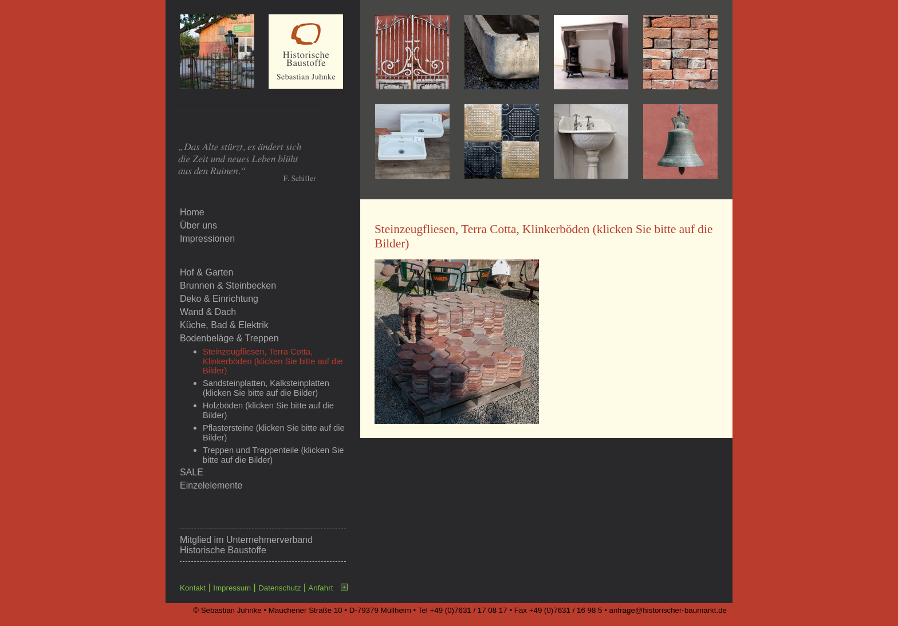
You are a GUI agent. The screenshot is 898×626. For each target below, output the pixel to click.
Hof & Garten (206, 272)
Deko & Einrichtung (219, 299)
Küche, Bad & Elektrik (224, 325)
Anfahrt (320, 588)
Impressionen (207, 238)
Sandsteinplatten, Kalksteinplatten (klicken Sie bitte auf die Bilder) (266, 388)
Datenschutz (279, 588)
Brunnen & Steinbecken (228, 285)
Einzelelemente (211, 485)
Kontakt (193, 588)
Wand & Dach (208, 312)
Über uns (198, 225)
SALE (191, 472)
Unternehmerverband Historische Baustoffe (246, 545)
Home (192, 212)
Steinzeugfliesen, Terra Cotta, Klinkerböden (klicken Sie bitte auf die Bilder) (272, 361)
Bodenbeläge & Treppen (229, 338)
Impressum (232, 588)
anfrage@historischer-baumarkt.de (668, 610)
